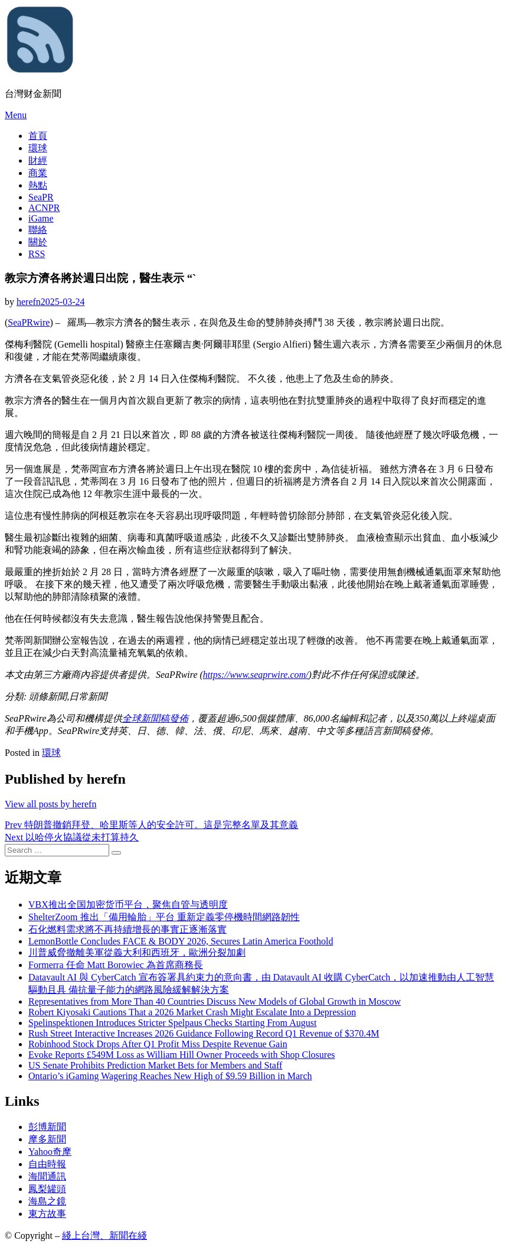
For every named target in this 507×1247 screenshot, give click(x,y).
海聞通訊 (47, 1176)
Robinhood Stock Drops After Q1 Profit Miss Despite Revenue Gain (157, 1044)
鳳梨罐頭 (47, 1189)
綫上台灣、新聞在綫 (104, 1235)
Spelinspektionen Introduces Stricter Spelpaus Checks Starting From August (172, 1023)
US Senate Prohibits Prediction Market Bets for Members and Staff (155, 1065)
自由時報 (47, 1164)
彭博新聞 (47, 1127)
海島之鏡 (47, 1201)
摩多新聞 (47, 1139)
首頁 (37, 136)
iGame (41, 218)
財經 (37, 160)
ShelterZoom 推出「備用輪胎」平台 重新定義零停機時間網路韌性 (164, 917)
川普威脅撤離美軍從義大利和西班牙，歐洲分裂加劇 (137, 952)
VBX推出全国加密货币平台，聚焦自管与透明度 (128, 904)
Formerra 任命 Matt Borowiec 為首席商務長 (115, 965)
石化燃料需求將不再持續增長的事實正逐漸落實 (127, 929)
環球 (37, 148)
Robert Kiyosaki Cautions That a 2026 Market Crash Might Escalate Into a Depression (192, 1012)
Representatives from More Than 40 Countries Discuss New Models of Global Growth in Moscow (214, 1001)
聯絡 (37, 230)
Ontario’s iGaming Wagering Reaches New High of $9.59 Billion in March (170, 1076)
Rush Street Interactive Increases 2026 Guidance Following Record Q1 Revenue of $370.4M (204, 1033)
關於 (37, 242)
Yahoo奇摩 (49, 1152)
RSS (36, 254)
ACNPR (44, 208)
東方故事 (47, 1214)
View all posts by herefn (50, 804)
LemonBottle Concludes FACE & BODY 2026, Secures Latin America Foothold (180, 941)
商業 (37, 173)
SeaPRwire (29, 322)
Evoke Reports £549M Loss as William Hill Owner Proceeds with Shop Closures (181, 1055)
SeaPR (41, 197)
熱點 (37, 185)
